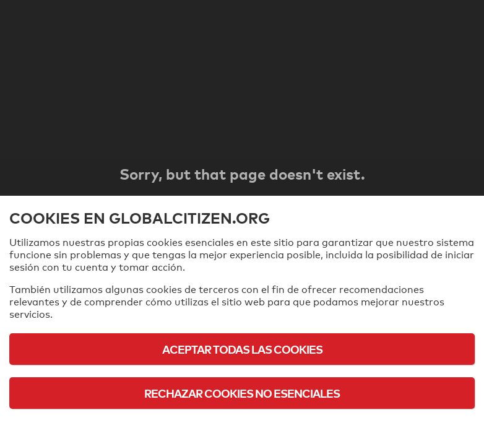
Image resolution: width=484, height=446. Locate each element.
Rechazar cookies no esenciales (242, 393)
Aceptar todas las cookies (242, 349)
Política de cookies (242, 427)
